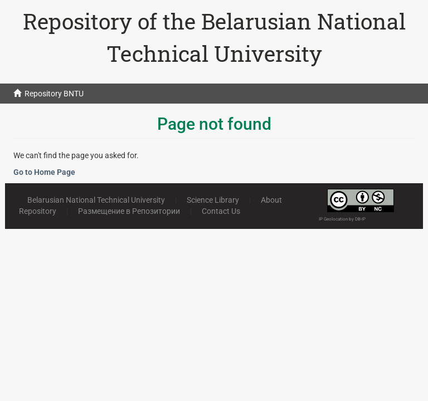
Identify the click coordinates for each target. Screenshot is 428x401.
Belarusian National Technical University (96, 199)
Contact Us (221, 211)
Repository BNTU (54, 93)
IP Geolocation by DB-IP (342, 219)
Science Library (213, 199)
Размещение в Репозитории (129, 211)
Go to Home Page (44, 172)
